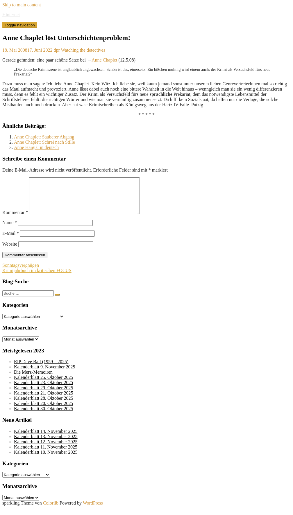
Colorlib (50, 509)
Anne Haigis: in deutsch (36, 147)
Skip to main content (21, 4)
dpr (56, 50)
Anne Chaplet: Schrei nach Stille (44, 142)
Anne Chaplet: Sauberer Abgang (44, 136)
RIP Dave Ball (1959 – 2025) (41, 368)
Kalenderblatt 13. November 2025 (46, 443)
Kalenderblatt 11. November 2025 (45, 453)
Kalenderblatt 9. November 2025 (44, 373)
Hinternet (11, 14)
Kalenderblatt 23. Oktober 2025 (43, 389)
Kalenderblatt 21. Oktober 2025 (43, 399)
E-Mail (10, 240)
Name (9, 229)
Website (9, 251)
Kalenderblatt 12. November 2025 (46, 448)
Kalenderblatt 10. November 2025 (46, 459)
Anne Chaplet (104, 59)
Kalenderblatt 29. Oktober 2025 (43, 394)
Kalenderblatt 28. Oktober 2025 (43, 405)
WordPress (93, 509)
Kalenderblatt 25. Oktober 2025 (43, 384)
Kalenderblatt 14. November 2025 (46, 438)
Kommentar (15, 219)
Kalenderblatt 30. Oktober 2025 (43, 415)
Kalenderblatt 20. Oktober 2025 (43, 410)
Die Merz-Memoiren (33, 379)
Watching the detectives (83, 50)
